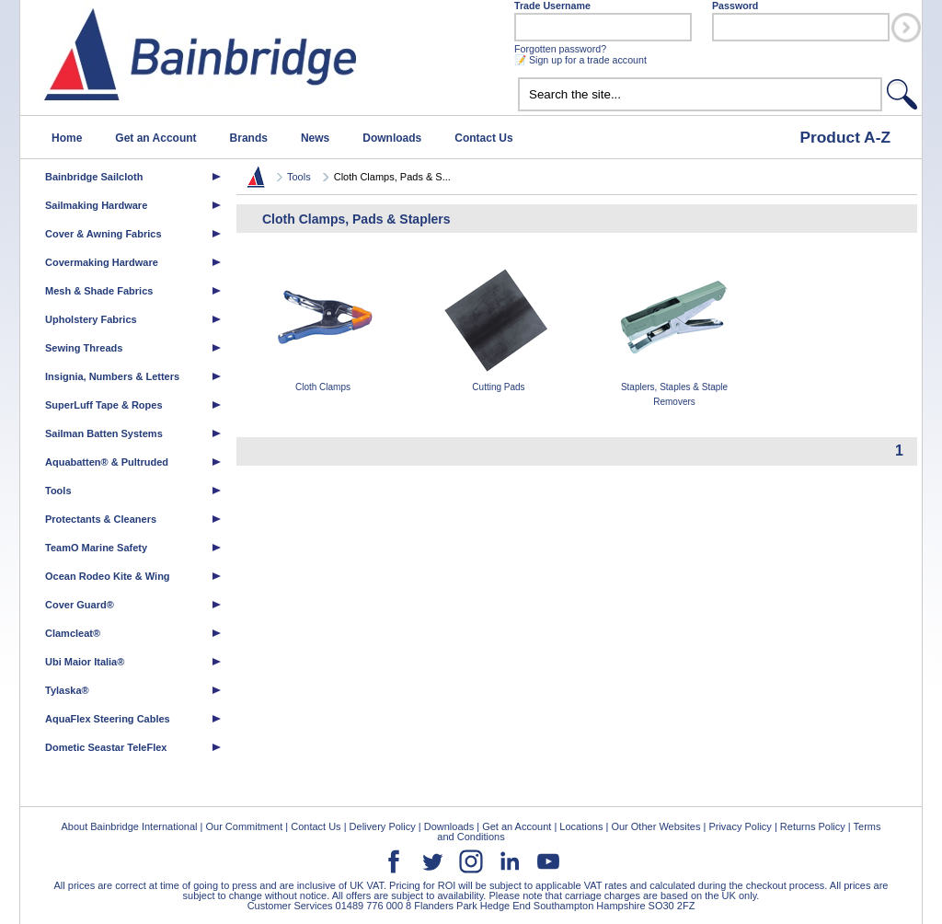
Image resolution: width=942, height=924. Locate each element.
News (315, 138)
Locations (581, 826)
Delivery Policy (383, 826)
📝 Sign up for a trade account (580, 59)
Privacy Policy (739, 826)
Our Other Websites (655, 826)
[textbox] (700, 94)
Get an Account (155, 138)
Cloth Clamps (323, 327)
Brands (249, 138)
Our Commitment (243, 826)
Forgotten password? (560, 48)
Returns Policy (812, 826)
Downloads (391, 138)
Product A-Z (844, 137)
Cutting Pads (499, 327)
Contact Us (483, 138)
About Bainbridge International (129, 826)
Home (67, 138)
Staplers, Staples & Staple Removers (674, 334)
